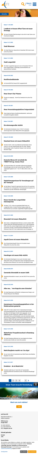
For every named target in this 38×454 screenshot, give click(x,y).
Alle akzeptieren (32, 451)
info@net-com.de (8, 428)
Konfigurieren (4, 451)
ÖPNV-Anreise (4, 421)
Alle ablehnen (23, 451)
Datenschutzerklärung (6, 448)
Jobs (19, 406)
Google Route (4, 422)
